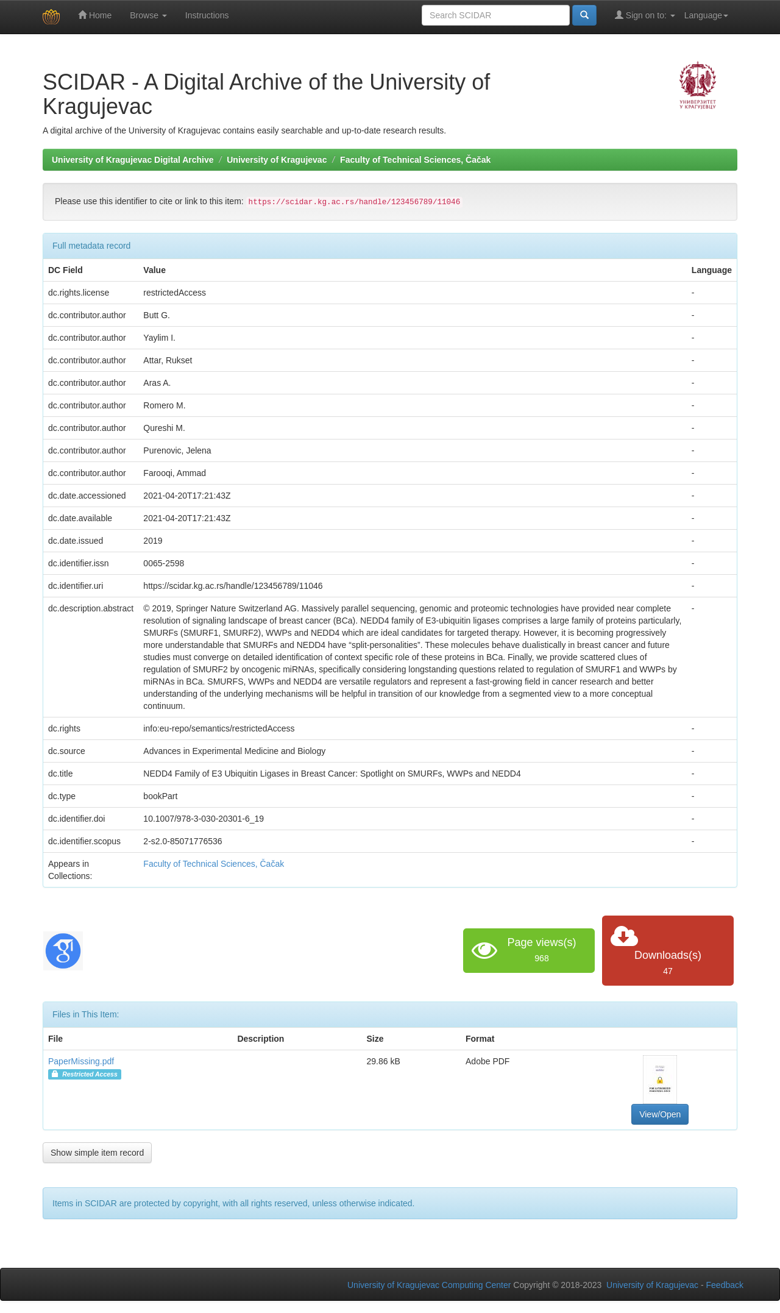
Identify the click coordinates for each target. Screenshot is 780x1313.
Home (95, 15)
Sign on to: (645, 15)
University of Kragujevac (277, 160)
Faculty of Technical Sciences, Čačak (415, 160)
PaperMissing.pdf (81, 1061)
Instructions (207, 15)
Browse (148, 15)
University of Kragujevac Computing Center (429, 1285)
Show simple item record (97, 1153)
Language (706, 15)
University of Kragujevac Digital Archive (133, 160)
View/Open (660, 1114)
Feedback (724, 1285)
